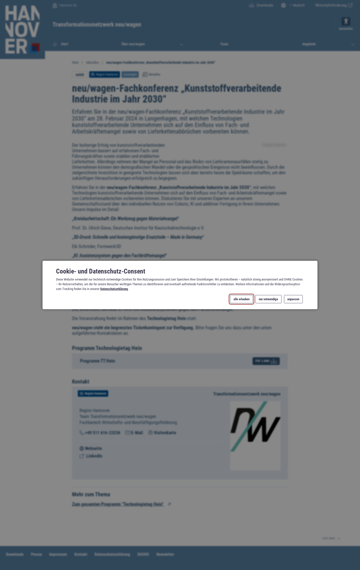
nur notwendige (268, 299)
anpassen (293, 299)
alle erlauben (242, 299)
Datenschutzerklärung (114, 289)
